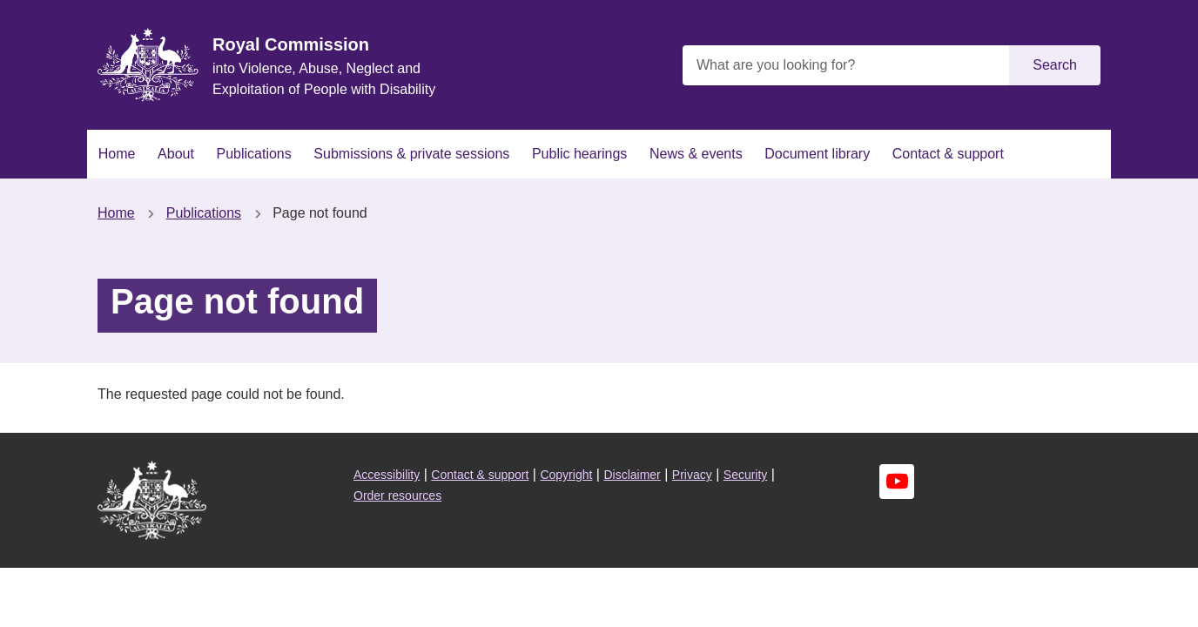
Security (746, 475)
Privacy (692, 475)
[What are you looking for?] (848, 65)
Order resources (397, 495)
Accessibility (386, 475)
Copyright (566, 475)
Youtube (896, 481)
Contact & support (948, 153)
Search (1055, 64)
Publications (253, 153)
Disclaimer (631, 475)
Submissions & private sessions (411, 153)
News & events (696, 153)
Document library (817, 153)
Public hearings (579, 153)
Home (117, 153)
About (176, 153)
